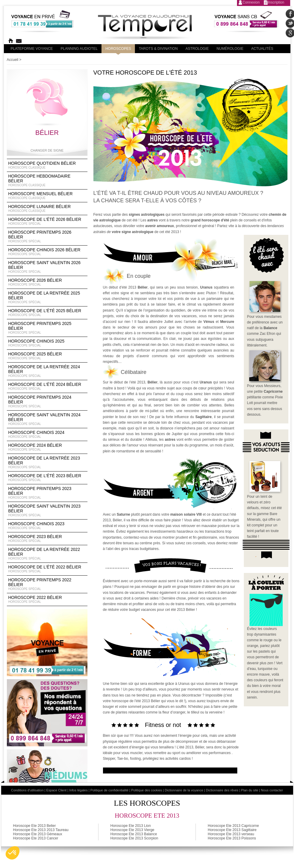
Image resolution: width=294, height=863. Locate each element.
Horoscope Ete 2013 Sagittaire (232, 830)
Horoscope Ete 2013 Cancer (35, 838)
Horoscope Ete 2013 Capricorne (233, 826)
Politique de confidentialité (109, 790)
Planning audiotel (79, 49)
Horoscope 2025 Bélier (47, 356)
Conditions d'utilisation (27, 790)
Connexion (251, 2)
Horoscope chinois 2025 (47, 343)
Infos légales (78, 790)
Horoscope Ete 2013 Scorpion (134, 838)
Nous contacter (272, 790)
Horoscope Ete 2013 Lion (130, 826)
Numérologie (229, 49)
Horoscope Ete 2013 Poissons (232, 838)
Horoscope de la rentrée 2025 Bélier (47, 297)
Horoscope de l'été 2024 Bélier (47, 386)
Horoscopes (118, 49)
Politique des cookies (146, 790)
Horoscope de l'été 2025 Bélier (47, 312)
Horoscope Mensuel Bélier (47, 195)
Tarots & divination (158, 49)
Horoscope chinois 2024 (47, 434)
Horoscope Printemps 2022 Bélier (47, 584)
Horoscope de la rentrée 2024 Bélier (47, 371)
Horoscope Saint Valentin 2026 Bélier (47, 267)
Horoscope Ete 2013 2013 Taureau (41, 830)
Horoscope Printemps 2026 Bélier (47, 237)
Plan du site (249, 790)
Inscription (276, 2)
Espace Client (56, 790)
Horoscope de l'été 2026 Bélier (47, 221)
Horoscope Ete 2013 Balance (133, 834)
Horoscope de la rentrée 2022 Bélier (47, 554)
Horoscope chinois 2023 (47, 525)
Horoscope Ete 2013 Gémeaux (37, 834)
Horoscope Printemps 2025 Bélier (47, 328)
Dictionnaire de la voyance (184, 790)
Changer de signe (47, 150)
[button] (12, 853)
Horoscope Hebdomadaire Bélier (47, 180)
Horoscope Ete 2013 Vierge (132, 830)
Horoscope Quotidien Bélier (47, 165)
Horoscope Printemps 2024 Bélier (47, 402)
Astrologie (197, 49)
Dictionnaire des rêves (222, 790)
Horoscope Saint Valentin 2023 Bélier (47, 510)
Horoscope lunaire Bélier (47, 208)
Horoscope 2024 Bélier (47, 447)
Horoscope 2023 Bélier (47, 538)
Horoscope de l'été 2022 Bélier (47, 569)
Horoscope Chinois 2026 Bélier (47, 251)
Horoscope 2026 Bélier (47, 282)
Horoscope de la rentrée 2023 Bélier (47, 462)
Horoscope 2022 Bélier (47, 599)
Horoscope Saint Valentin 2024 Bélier (47, 419)
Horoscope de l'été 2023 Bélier (47, 477)
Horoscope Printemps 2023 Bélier (47, 493)
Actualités (262, 49)
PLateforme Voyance (32, 49)
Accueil (13, 60)
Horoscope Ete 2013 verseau (231, 834)
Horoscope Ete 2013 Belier (34, 826)
